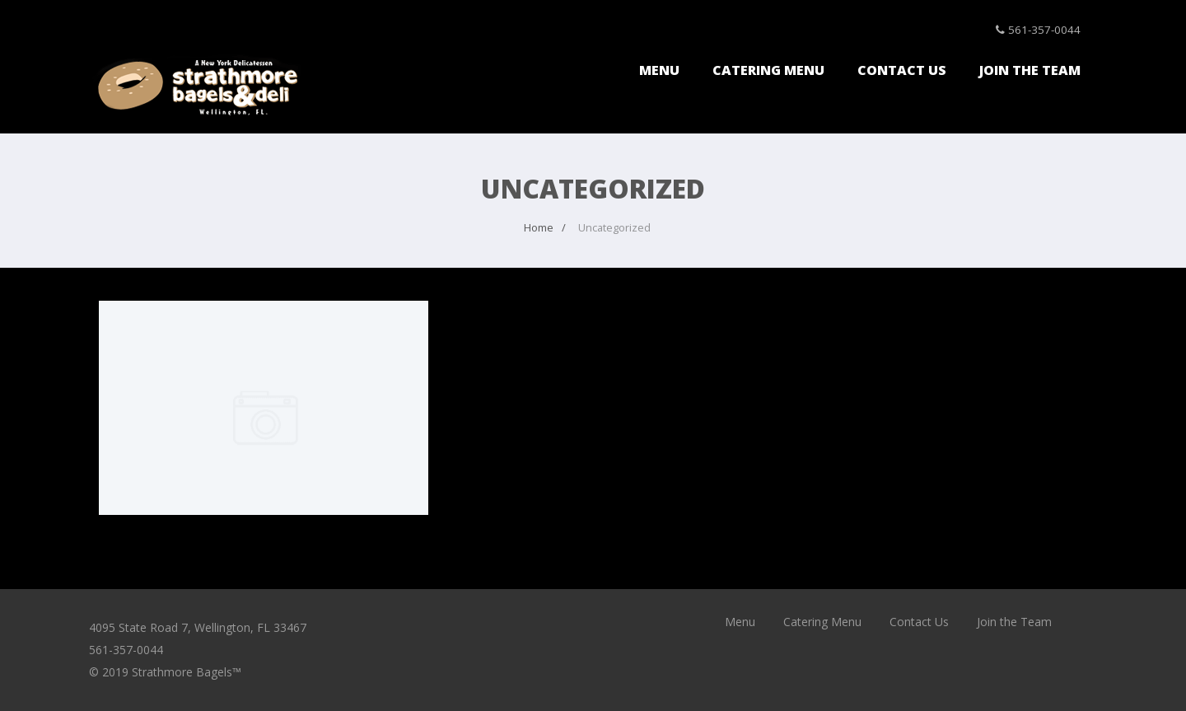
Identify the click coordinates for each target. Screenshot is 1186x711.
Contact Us (901, 70)
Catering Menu (768, 70)
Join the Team (1030, 70)
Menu (659, 70)
